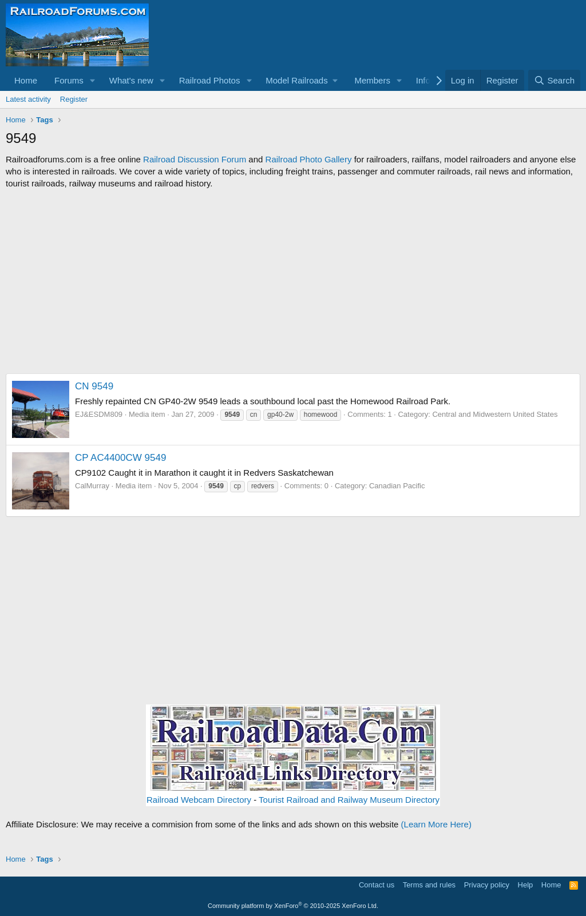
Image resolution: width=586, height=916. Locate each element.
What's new (131, 80)
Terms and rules (429, 885)
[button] (93, 80)
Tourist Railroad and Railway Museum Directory (349, 800)
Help (525, 885)
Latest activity (28, 99)
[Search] (554, 80)
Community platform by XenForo (293, 905)
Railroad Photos (209, 80)
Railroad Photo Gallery (309, 159)
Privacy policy (486, 885)
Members (372, 80)
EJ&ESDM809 (98, 414)
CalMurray (92, 485)
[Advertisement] (293, 281)
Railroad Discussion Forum (194, 159)
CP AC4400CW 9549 (120, 457)
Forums (69, 80)
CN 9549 (94, 386)
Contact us (376, 885)
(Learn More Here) (436, 824)
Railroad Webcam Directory (198, 800)
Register (74, 99)
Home (25, 80)
